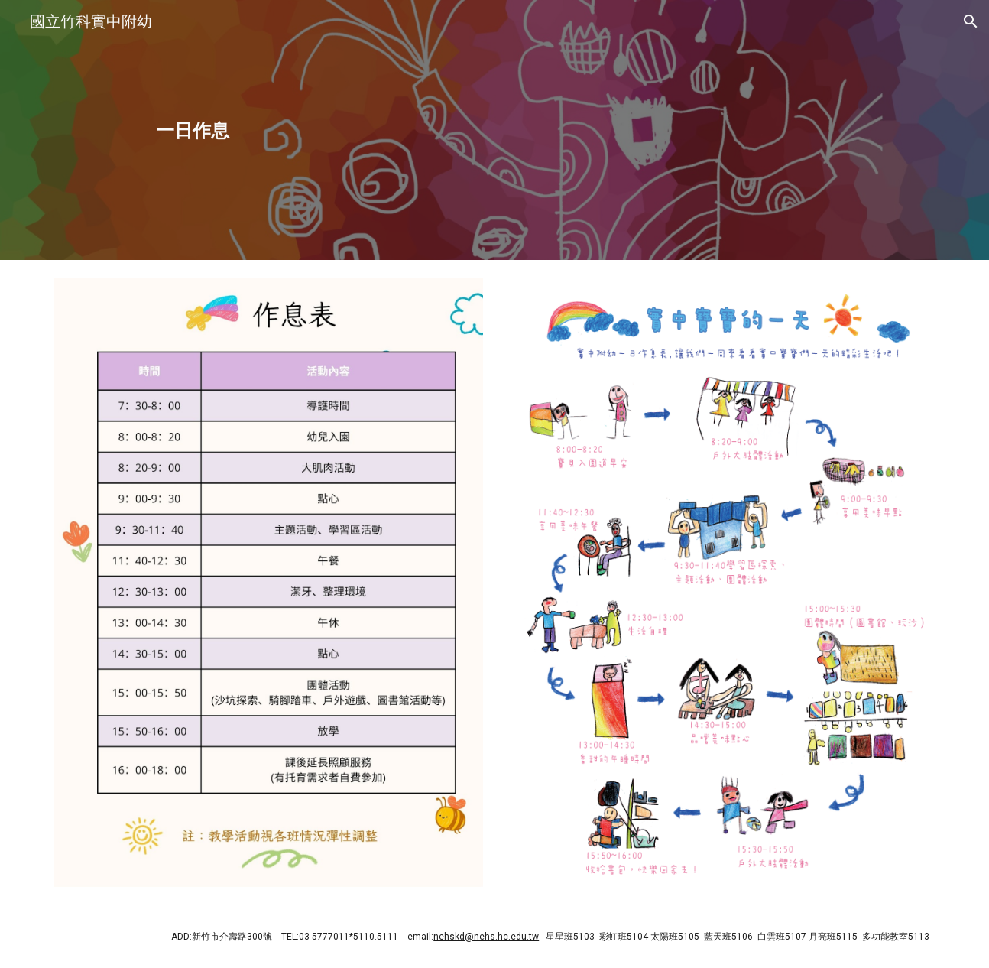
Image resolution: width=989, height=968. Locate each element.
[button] (970, 21)
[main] (193, 130)
